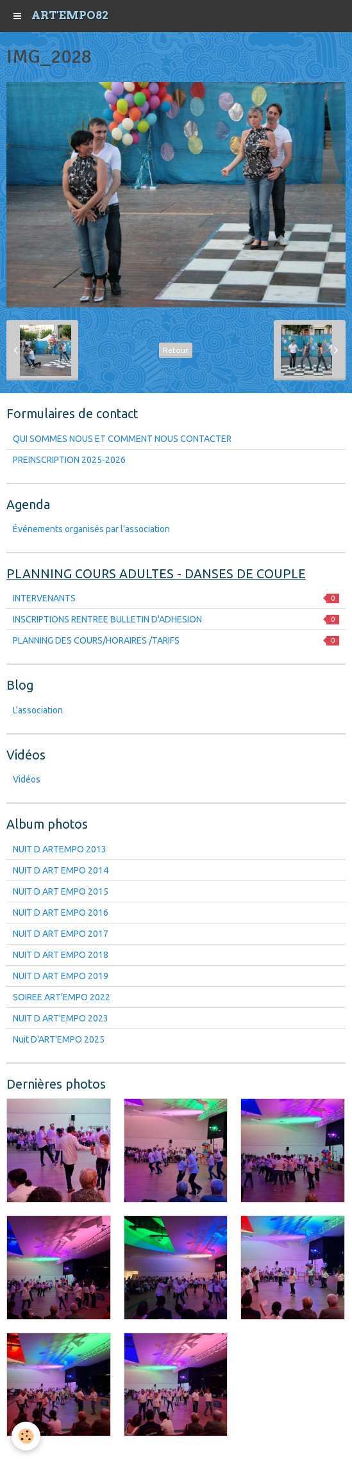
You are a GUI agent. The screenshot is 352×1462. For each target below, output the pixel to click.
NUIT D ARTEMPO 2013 (59, 849)
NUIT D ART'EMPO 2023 (60, 1018)
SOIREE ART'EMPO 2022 (61, 997)
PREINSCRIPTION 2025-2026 (69, 460)
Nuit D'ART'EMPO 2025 (59, 1039)
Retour (176, 350)
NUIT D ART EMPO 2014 (60, 870)
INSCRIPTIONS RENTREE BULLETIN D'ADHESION (176, 619)
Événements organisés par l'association (91, 529)
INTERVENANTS (176, 598)
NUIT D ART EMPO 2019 (60, 976)
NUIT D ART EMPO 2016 (60, 912)
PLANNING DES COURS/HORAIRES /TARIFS (176, 640)
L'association (38, 710)
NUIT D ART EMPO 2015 (60, 891)
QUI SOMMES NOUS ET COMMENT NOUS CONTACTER (122, 439)
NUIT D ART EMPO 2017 (60, 934)
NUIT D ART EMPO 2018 (60, 955)
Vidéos (26, 779)
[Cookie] (26, 1436)
